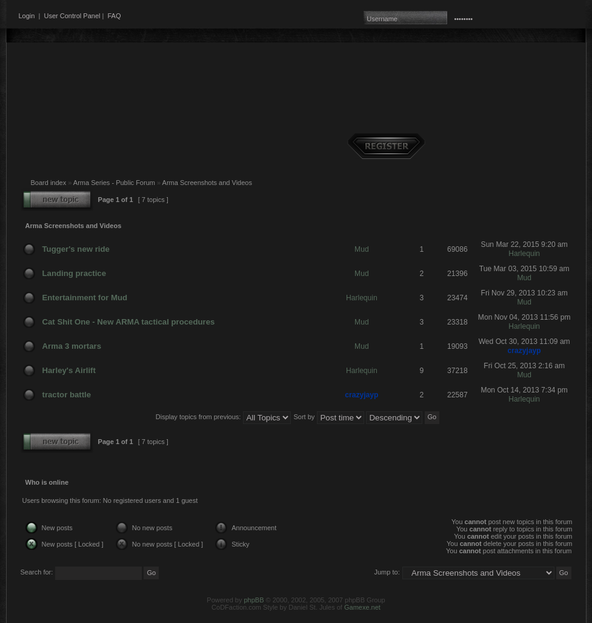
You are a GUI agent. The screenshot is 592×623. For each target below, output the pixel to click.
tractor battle (66, 394)
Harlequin (524, 253)
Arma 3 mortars (71, 346)
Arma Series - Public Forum (114, 182)
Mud (361, 249)
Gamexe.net (362, 607)
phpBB (254, 600)
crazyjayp (524, 350)
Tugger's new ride (76, 249)
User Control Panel (72, 15)
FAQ (114, 15)
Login (27, 15)
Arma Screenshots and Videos (207, 182)
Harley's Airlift (69, 370)
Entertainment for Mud (85, 297)
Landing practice (74, 273)
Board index (49, 182)
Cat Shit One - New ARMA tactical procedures (128, 321)
